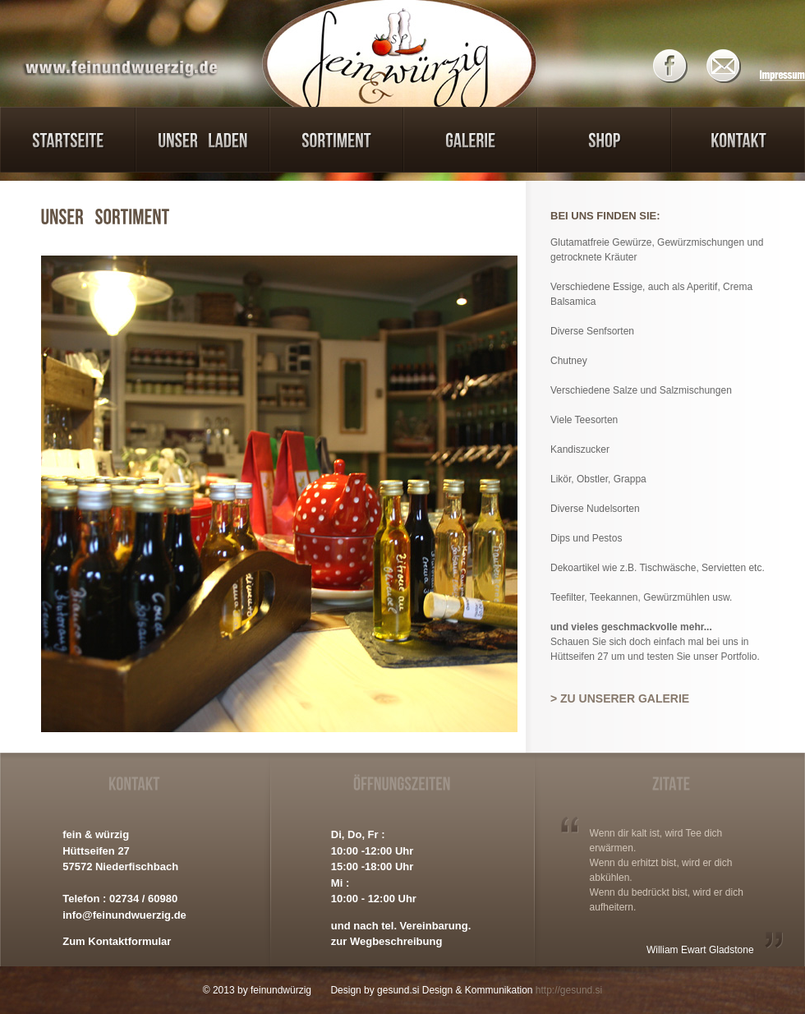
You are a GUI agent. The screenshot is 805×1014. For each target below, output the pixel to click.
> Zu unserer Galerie (619, 698)
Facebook (675, 66)
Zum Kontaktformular (116, 941)
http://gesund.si (569, 990)
